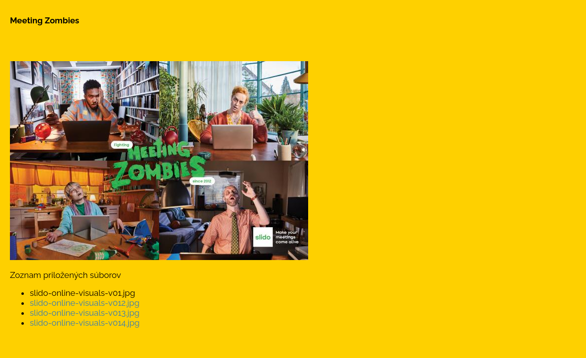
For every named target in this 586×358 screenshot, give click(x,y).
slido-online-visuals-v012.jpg (85, 303)
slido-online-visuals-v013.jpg (85, 313)
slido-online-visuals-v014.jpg (85, 323)
